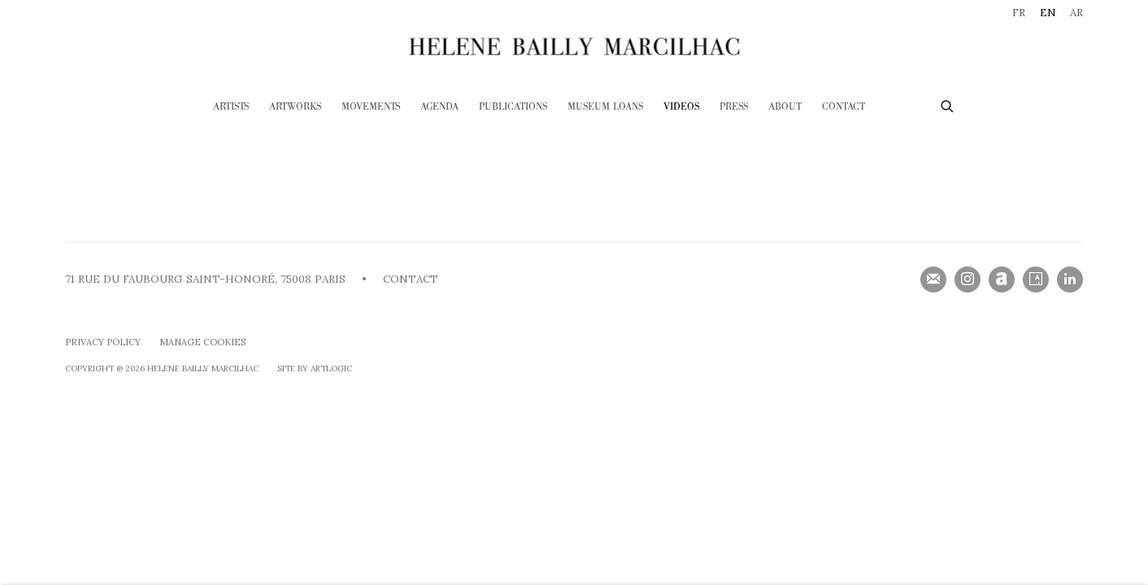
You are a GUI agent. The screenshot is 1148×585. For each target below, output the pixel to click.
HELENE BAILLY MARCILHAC (574, 46)
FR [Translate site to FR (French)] (1018, 13)
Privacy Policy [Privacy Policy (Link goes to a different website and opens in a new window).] (103, 342)
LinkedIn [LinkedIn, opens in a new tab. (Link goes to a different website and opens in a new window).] (1070, 279)
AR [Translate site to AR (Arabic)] (1076, 13)
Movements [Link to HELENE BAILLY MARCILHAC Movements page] (370, 107)
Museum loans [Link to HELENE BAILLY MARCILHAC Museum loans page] (605, 107)
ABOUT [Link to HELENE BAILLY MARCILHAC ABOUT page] (785, 107)
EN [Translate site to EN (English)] (1047, 13)
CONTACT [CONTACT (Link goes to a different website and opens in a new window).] (410, 279)
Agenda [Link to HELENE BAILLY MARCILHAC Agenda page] (439, 107)
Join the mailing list (933, 279)
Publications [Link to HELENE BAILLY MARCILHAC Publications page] (513, 107)
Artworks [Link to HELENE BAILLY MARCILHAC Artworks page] (295, 107)
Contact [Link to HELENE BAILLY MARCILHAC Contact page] (843, 107)
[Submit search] (948, 104)
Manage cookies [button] (202, 342)
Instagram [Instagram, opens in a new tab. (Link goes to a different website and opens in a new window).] (967, 279)
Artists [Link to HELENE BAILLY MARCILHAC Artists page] (231, 107)
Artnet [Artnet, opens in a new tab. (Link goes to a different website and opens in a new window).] (1002, 279)
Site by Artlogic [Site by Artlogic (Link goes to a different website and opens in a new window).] (314, 368)
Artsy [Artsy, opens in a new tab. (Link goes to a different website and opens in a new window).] (1036, 279)
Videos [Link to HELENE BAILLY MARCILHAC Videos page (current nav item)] (681, 107)
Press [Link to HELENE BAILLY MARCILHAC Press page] (734, 107)
